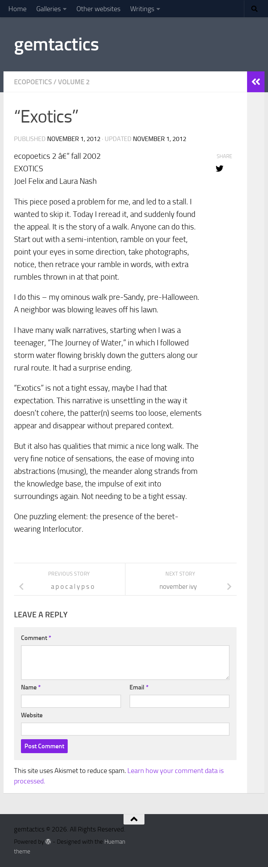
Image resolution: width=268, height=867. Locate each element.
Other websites (98, 9)
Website (32, 715)
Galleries (48, 9)
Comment (36, 637)
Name (31, 687)
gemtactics (56, 44)
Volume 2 (74, 82)
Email (139, 687)
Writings (142, 9)
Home (17, 9)
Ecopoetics (33, 82)
